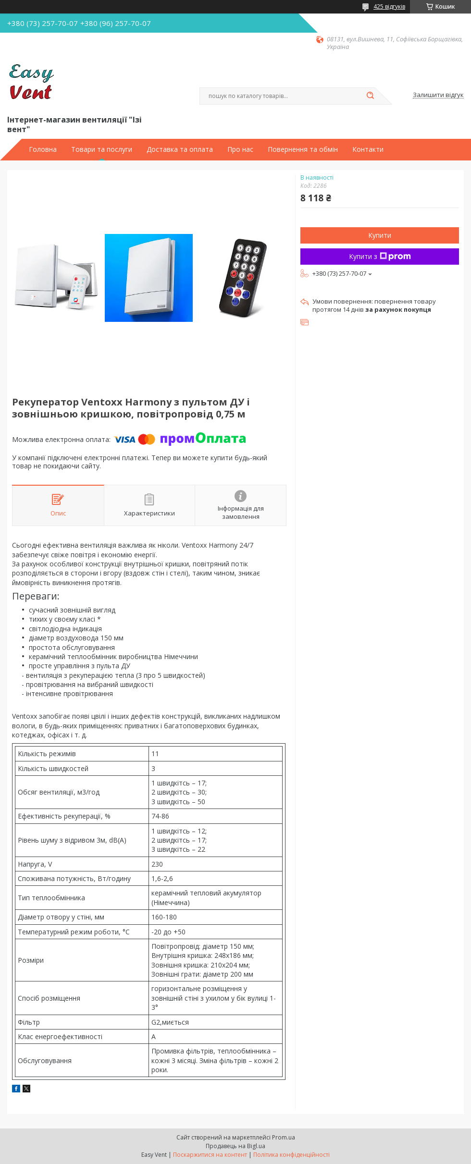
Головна (43, 149)
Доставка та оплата (180, 149)
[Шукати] (370, 96)
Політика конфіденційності (291, 1155)
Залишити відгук (438, 95)
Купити (379, 235)
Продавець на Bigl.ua (235, 1146)
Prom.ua (283, 1137)
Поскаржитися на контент (210, 1155)
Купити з (380, 256)
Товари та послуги (101, 149)
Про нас (240, 149)
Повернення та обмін (303, 149)
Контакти (368, 149)
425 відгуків (389, 6)
